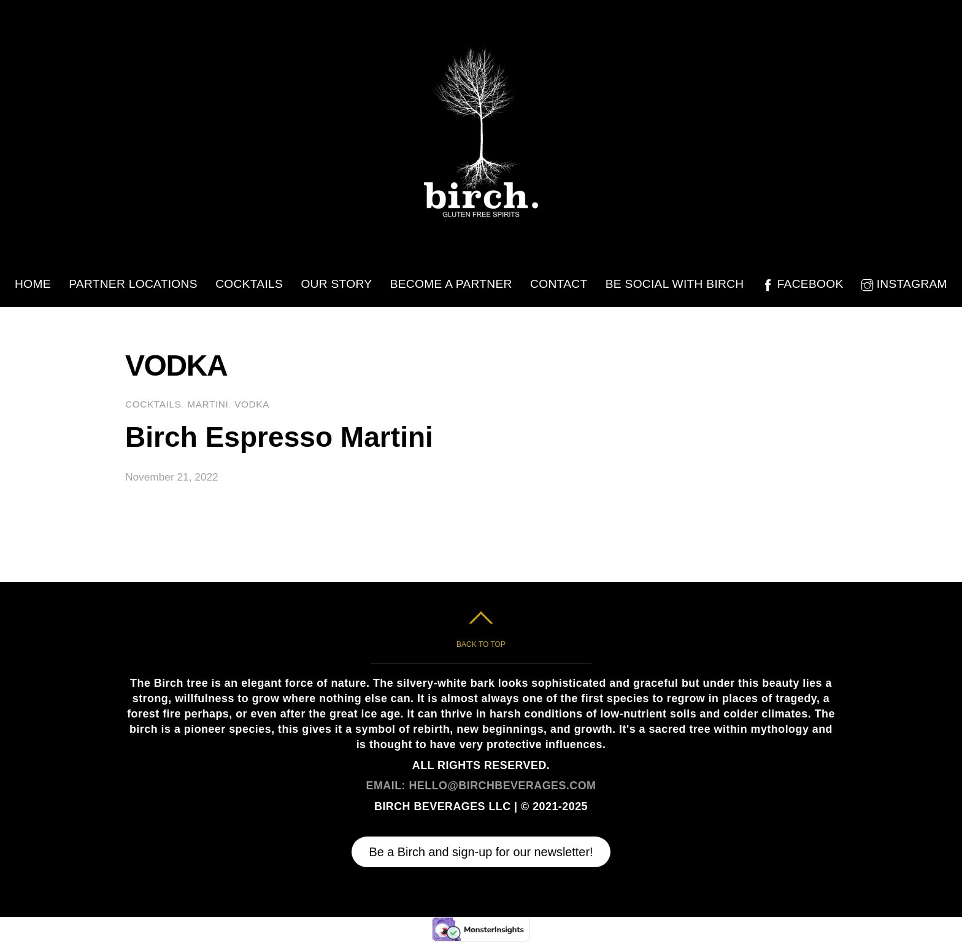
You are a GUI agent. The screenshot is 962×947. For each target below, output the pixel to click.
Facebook (803, 283)
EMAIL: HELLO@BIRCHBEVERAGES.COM (481, 785)
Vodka (251, 404)
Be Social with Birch (675, 283)
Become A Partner (451, 283)
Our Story (336, 283)
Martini (207, 404)
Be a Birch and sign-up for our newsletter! (481, 852)
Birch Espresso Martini (279, 437)
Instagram (904, 283)
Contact (558, 283)
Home (33, 283)
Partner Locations (133, 283)
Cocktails (249, 283)
